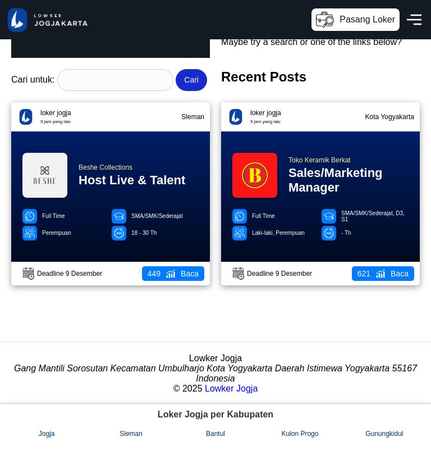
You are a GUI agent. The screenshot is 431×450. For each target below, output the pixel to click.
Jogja (47, 434)
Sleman (131, 434)
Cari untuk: (32, 79)
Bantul (215, 434)
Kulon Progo (299, 434)
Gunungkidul (384, 434)
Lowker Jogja (231, 388)
